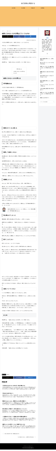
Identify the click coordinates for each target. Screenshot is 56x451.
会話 (8, 374)
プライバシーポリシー (28, 447)
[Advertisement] (28, 18)
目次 (18, 69)
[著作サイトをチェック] (47, 53)
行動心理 (4, 374)
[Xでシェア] (7, 36)
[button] (54, 101)
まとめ (15, 73)
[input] (47, 102)
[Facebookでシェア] (19, 36)
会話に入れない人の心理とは (19, 71)
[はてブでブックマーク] (30, 36)
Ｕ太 (47, 37)
